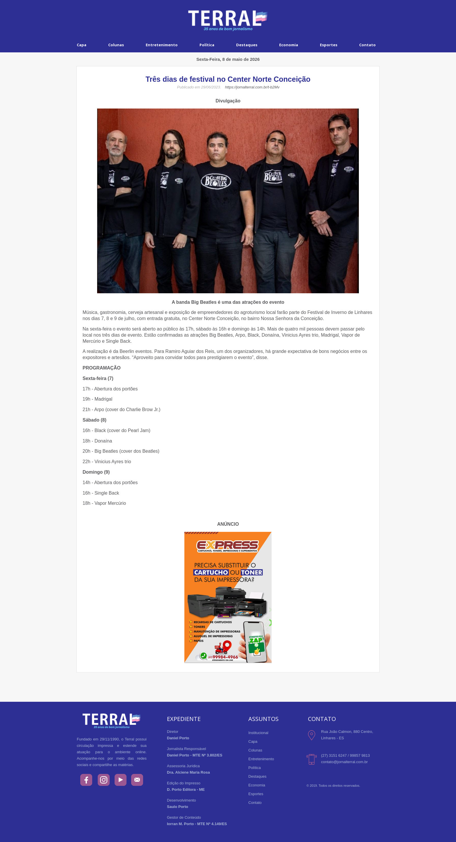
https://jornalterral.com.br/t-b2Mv (252, 87)
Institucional (258, 733)
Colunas (116, 44)
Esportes (328, 44)
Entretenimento (162, 44)
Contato (367, 44)
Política (207, 44)
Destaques (246, 44)
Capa (81, 44)
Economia (288, 44)
